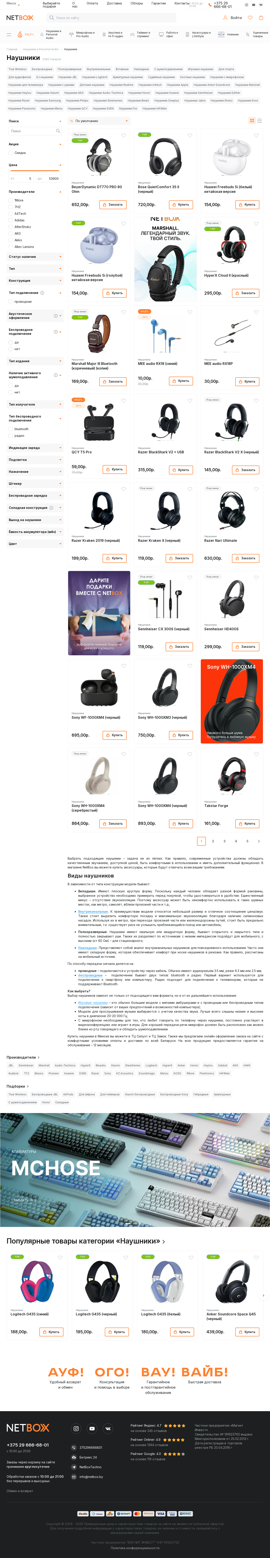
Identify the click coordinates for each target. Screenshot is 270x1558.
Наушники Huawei (167, 92)
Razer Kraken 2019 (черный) (96, 540)
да (17, 342)
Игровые (85, 1002)
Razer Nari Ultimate (220, 540)
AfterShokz (23, 227)
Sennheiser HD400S (221, 629)
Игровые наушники (200, 69)
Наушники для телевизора (25, 84)
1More (19, 200)
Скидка (20, 153)
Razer (95, 1073)
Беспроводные (42, 69)
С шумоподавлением (168, 69)
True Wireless (17, 69)
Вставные (122, 69)
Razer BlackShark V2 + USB (161, 452)
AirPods (68, 1094)
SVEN (82, 1073)
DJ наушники (44, 77)
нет (17, 349)
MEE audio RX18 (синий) (157, 364)
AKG (18, 233)
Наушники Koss (248, 100)
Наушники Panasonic (22, 108)
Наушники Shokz (222, 100)
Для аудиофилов (19, 77)
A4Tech (20, 213)
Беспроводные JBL (45, 1094)
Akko (18, 240)
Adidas (20, 220)
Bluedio (101, 1065)
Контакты (182, 3)
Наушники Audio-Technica (106, 92)
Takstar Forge (216, 806)
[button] (92, 175)
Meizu (164, 1073)
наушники (100, 1002)
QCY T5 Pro (82, 452)
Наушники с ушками (61, 84)
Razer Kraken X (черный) (159, 540)
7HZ (18, 207)
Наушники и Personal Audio (41, 49)
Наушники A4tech (150, 84)
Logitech (151, 1065)
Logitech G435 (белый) (160, 1314)
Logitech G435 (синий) (30, 1314)
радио (19, 435)
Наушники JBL (67, 77)
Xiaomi (115, 1065)
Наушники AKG (74, 92)
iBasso (38, 1073)
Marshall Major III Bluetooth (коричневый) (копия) (94, 366)
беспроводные (90, 975)
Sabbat (222, 1065)
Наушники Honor (139, 92)
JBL (10, 1065)
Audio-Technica (65, 1065)
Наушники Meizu (52, 108)
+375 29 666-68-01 (223, 4)
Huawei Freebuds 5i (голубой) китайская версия (97, 277)
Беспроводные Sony (174, 1094)
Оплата (92, 3)
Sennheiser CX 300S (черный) (164, 629)
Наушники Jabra (194, 100)
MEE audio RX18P (218, 364)
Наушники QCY (78, 108)
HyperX (85, 1065)
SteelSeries (132, 1065)
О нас (75, 4)
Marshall (44, 1065)
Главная (12, 49)
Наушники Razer (19, 100)
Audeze (13, 1073)
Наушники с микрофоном (227, 77)
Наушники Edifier (229, 92)
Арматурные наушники (128, 77)
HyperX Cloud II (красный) (226, 275)
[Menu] (9, 34)
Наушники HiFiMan (155, 108)
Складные (62, 1102)
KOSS (177, 1073)
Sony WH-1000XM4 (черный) (162, 806)
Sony (107, 1073)
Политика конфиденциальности (135, 1548)
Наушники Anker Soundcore (212, 84)
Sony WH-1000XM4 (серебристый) (88, 808)
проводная (23, 301)
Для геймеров (110, 1094)
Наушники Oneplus (166, 100)
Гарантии (159, 3)
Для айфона (87, 1094)
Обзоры (137, 3)
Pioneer (54, 1073)
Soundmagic (147, 1073)
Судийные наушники (161, 77)
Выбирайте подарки (51, 4)
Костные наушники (192, 77)
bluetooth (22, 429)
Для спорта (226, 69)
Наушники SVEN (103, 108)
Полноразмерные (70, 69)
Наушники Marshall (247, 84)
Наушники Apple (177, 84)
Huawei (69, 1073)
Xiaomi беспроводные (140, 1094)
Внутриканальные (99, 69)
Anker (181, 1065)
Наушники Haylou (19, 92)
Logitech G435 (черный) (96, 1314)
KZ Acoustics (124, 1073)
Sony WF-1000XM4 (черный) (96, 717)
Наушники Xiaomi (47, 92)
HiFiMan (224, 1073)
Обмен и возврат (20, 1491)
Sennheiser (26, 1065)
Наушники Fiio (128, 108)
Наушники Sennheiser (198, 92)
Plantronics (207, 1073)
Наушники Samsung (48, 100)
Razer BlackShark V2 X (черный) (231, 452)
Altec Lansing (24, 247)
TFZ (26, 1073)
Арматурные (222, 1094)
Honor (194, 1065)
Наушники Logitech (94, 77)
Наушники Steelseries (108, 100)
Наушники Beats (138, 100)
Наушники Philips (77, 100)
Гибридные (201, 1094)
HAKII (246, 1065)
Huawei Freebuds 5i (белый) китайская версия (228, 189)
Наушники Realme (121, 84)
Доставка (114, 3)
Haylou (208, 1065)
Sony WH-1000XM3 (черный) (162, 717)
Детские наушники (92, 84)
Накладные (141, 69)
